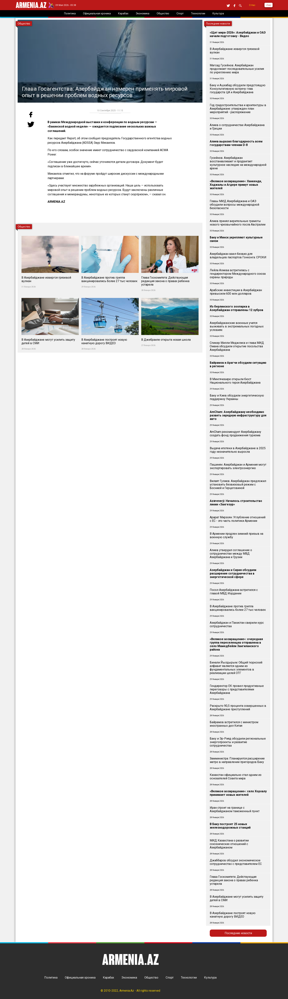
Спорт (170, 977)
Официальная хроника (80, 977)
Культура (210, 977)
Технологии (189, 977)
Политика (50, 977)
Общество (151, 977)
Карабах (108, 977)
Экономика (129, 977)
